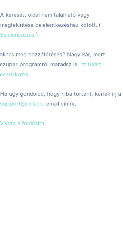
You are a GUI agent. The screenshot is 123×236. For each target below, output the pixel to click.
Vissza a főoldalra (22, 123)
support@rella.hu (22, 103)
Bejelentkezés (17, 34)
